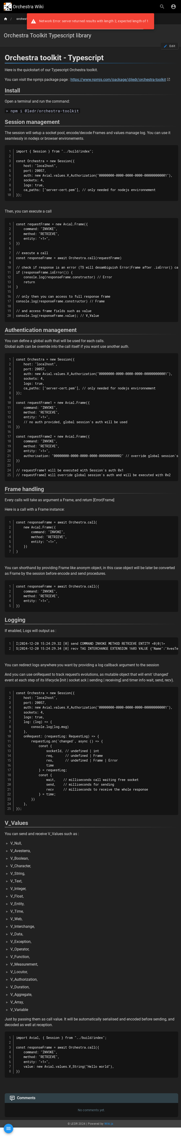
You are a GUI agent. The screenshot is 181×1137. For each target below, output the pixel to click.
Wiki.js (108, 1123)
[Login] (173, 6)
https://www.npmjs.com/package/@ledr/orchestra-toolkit (118, 79)
